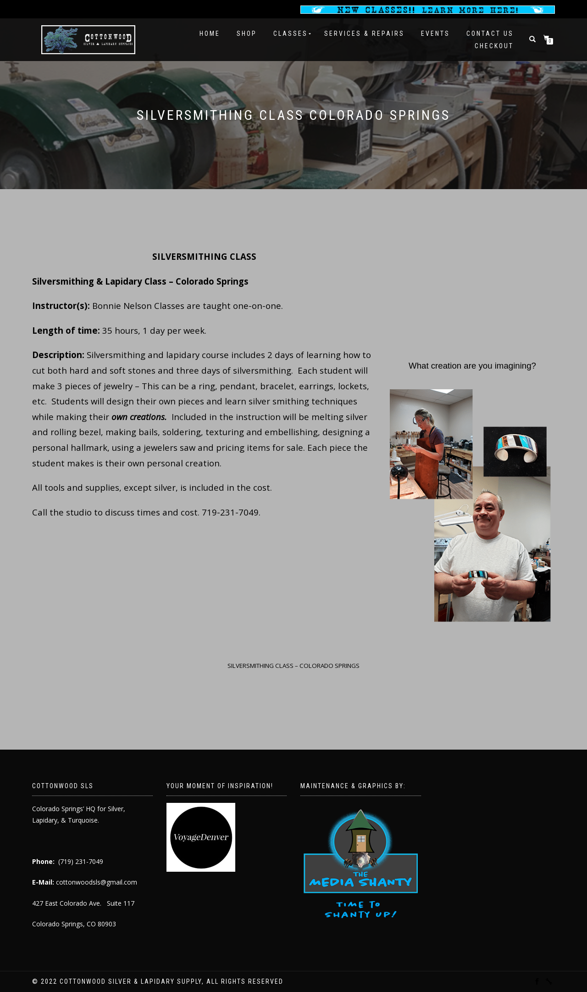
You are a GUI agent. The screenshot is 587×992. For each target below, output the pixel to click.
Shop (247, 33)
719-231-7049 (230, 512)
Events (435, 33)
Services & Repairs (364, 33)
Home (209, 33)
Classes (290, 33)
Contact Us (490, 33)
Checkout (494, 46)
